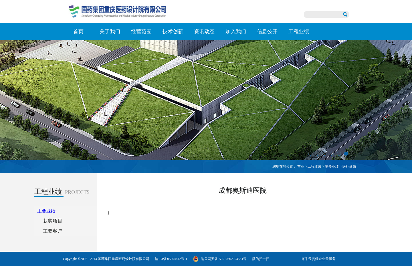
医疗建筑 (349, 166)
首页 (78, 31)
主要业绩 (332, 166)
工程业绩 (314, 166)
